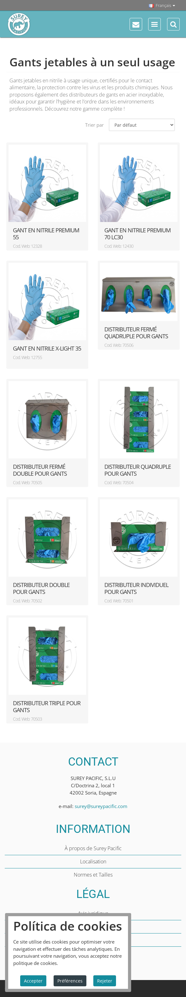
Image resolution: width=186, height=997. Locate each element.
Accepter (33, 981)
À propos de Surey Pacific (93, 848)
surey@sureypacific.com (101, 806)
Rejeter (104, 981)
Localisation (93, 861)
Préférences (70, 981)
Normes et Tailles (93, 874)
